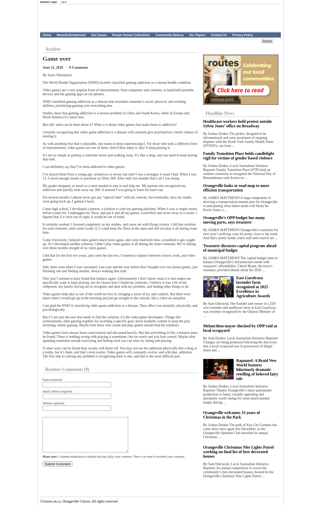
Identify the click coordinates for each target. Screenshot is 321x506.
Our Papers (197, 35)
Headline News (220, 113)
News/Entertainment (71, 35)
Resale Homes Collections (131, 35)
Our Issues (99, 35)
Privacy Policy (242, 35)
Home (47, 35)
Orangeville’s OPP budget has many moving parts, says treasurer (234, 220)
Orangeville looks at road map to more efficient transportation (236, 187)
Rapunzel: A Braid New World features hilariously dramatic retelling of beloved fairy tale (257, 369)
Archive (52, 49)
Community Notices (169, 35)
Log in (64, 2)
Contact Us (219, 35)
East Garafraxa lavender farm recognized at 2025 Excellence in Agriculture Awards (253, 287)
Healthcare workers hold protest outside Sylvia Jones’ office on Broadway (237, 123)
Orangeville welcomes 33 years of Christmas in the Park (231, 415)
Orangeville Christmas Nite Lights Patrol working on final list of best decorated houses (238, 451)
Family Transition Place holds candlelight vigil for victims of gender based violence (238, 155)
